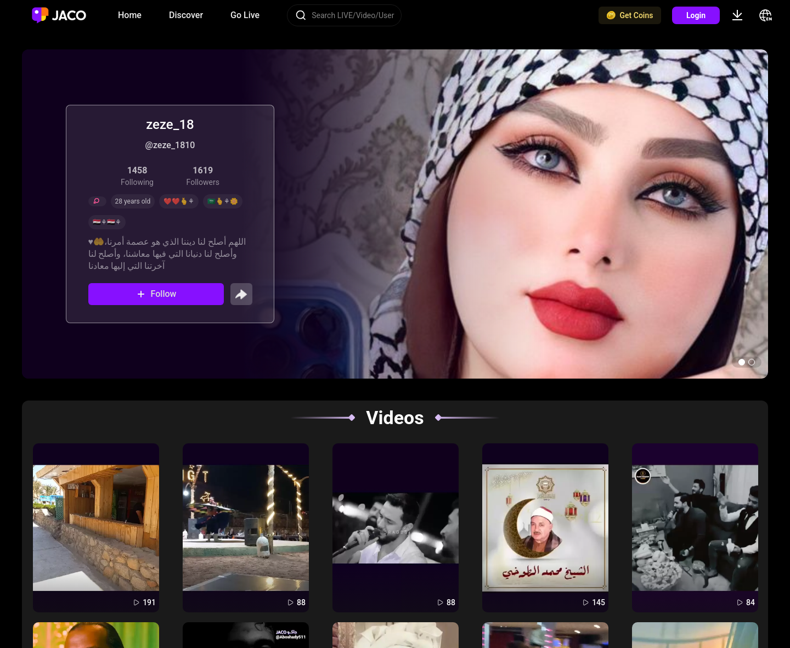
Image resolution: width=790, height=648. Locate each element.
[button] (741, 362)
